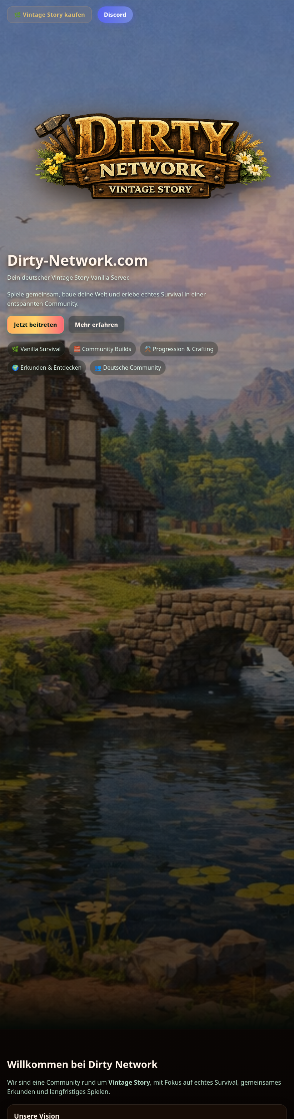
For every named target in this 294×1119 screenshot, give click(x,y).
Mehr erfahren (96, 325)
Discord (115, 15)
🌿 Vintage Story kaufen (49, 15)
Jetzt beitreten (35, 325)
